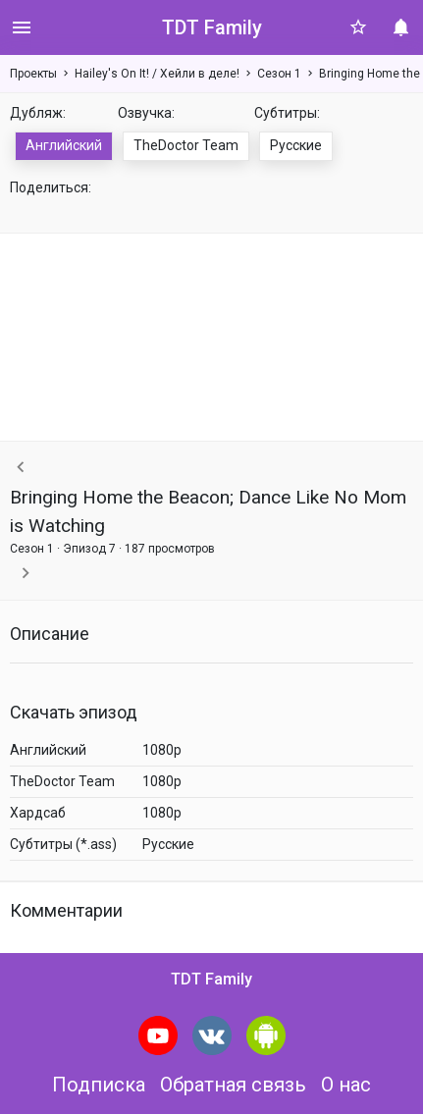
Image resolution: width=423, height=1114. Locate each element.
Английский (64, 145)
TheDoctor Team (185, 145)
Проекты (33, 73)
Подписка (98, 1084)
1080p (162, 750)
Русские (296, 145)
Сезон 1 (279, 73)
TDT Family (212, 27)
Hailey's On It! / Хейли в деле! (157, 73)
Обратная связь (233, 1084)
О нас (346, 1084)
